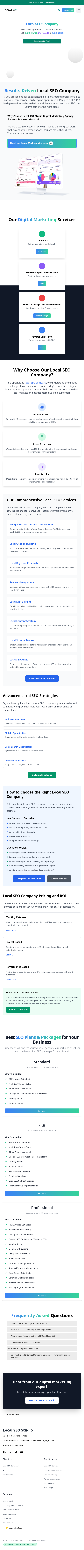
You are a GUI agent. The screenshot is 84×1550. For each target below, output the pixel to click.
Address (12, 1440)
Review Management (52, 1479)
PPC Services (49, 1483)
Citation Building (50, 1474)
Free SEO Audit (68, 10)
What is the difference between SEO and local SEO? (33, 1336)
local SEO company (35, 382)
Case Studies (8, 1518)
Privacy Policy (8, 1474)
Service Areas (13, 1414)
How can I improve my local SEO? (25, 1348)
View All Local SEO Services (42, 678)
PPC (42, 347)
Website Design (42, 315)
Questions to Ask (59, 878)
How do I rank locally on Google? (25, 1342)
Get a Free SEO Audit (42, 41)
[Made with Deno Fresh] (21, 1528)
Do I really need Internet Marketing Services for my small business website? (40, 1356)
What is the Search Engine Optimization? (29, 1323)
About (5, 1470)
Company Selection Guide (13, 1505)
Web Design (48, 1487)
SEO (42, 283)
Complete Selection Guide (29, 878)
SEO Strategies (8, 1501)
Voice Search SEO (9, 1514)
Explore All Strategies (42, 775)
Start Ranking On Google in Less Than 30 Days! (20, 1544)
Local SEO (42, 251)
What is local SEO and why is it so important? (31, 1329)
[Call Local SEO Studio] (59, 10)
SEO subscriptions (30, 29)
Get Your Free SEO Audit (42, 1400)
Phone (6, 1445)
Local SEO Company (11, 1466)
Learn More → (12, 930)
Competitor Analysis (11, 1510)
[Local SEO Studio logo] (9, 10)
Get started (42, 1111)
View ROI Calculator (18, 1009)
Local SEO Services (51, 1466)
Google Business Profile (53, 1470)
